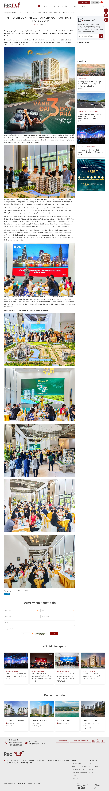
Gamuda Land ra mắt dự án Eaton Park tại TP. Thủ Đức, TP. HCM (16, 676)
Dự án (91, 763)
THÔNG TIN (93, 760)
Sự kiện (35, 24)
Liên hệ (95, 2)
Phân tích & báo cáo (96, 766)
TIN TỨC (83, 6)
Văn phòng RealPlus (79, 772)
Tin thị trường (94, 769)
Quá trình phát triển (79, 766)
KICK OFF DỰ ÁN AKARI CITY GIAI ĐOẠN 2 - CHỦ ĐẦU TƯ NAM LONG (91, 676)
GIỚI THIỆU (46, 6)
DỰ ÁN (64, 6)
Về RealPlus (76, 763)
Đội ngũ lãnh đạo (78, 769)
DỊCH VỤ (56, 6)
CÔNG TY (75, 760)
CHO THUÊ (73, 6)
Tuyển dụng (84, 2)
